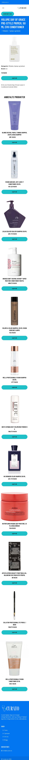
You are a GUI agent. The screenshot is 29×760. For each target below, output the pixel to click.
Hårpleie (5, 31)
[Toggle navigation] (3, 8)
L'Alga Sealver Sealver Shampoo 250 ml (14, 231)
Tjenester (7, 733)
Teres (6, 730)
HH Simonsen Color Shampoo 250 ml (14, 476)
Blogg (6, 740)
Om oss (6, 737)
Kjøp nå (14, 78)
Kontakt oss (7, 14)
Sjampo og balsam (15, 31)
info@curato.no (5, 2)
